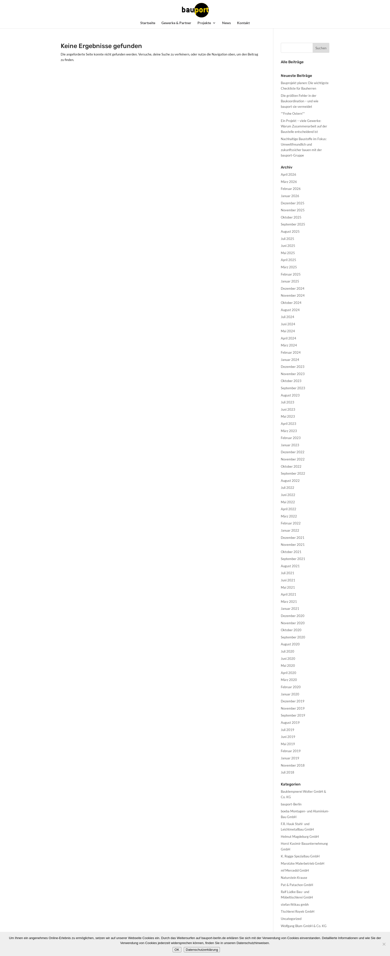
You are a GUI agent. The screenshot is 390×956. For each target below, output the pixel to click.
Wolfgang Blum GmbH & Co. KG (304, 926)
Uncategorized (291, 919)
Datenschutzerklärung (202, 950)
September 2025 (293, 224)
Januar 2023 (290, 445)
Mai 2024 (288, 331)
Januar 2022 (290, 530)
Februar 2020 (291, 687)
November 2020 (293, 623)
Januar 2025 (290, 281)
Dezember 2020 (292, 616)
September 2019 (293, 715)
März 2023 (289, 431)
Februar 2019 (291, 751)
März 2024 (289, 345)
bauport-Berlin (291, 804)
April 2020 (288, 673)
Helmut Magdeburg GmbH (300, 837)
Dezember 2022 (292, 452)
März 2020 (289, 680)
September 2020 (293, 637)
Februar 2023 (291, 438)
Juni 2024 (288, 324)
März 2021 (289, 602)
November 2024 (293, 295)
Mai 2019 (288, 744)
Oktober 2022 (291, 466)
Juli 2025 (287, 239)
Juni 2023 (288, 409)
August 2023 (290, 395)
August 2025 (290, 231)
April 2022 (288, 509)
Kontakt (243, 23)
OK (177, 950)
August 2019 (290, 723)
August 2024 (290, 310)
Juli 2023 (287, 402)
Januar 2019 (290, 758)
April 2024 (288, 338)
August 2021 (290, 566)
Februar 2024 (291, 352)
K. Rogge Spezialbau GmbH (300, 856)
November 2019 (293, 708)
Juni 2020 (288, 659)
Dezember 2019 (292, 701)
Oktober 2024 (291, 303)
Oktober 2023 (291, 381)
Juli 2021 (287, 573)
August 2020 (290, 644)
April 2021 (288, 594)
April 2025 (288, 260)
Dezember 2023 (292, 367)
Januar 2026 (290, 196)
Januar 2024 (290, 360)
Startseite (147, 23)
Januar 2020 (290, 694)
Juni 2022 (288, 495)
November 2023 (293, 374)
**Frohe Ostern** (293, 113)
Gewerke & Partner (176, 23)
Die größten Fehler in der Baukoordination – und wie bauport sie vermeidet (299, 101)
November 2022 (293, 459)
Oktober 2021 (291, 552)
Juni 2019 (288, 737)
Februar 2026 (291, 189)
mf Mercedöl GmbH (295, 870)
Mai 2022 (288, 502)
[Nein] (383, 944)
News (226, 23)
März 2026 (289, 182)
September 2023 (293, 388)
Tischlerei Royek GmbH (297, 911)
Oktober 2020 (291, 630)
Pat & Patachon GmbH (297, 885)
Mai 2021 (288, 587)
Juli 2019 (287, 730)
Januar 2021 (290, 609)
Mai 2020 (288, 666)
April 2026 (288, 174)
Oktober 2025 (291, 217)
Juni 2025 (288, 246)
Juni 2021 (288, 580)
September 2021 (293, 559)
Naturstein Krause (294, 878)
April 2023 (288, 424)
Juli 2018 (287, 772)
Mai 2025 (288, 253)
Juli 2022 (287, 488)
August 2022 (290, 481)
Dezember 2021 (292, 538)
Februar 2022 (291, 523)
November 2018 (293, 765)
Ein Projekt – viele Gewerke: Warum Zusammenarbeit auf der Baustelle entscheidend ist (304, 126)
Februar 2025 (291, 274)
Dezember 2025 (292, 203)
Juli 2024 (287, 317)
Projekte (204, 23)
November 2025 (293, 210)
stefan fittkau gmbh (295, 904)
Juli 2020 (287, 651)
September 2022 (293, 473)
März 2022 (289, 516)
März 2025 (289, 267)
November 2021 (293, 545)
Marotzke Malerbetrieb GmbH (302, 863)
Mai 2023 (288, 416)
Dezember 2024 (292, 288)
